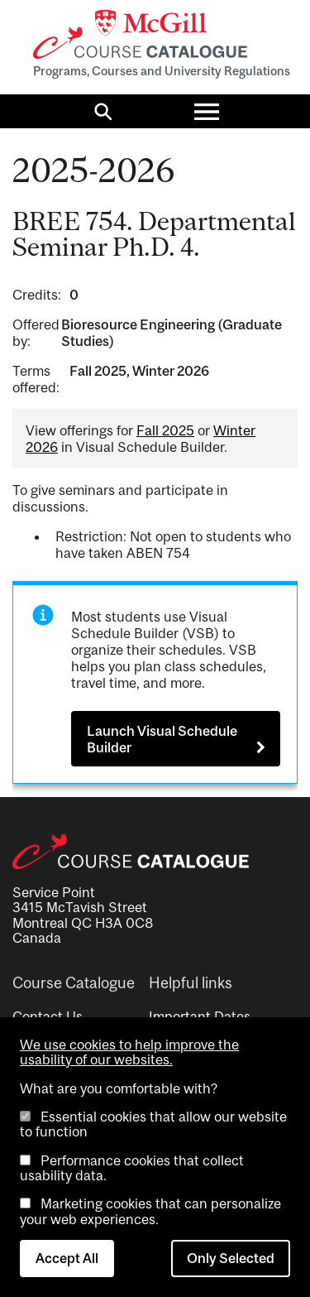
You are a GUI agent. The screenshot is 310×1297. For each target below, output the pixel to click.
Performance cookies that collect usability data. (132, 1168)
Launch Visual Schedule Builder (162, 739)
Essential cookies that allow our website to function (153, 1124)
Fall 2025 (165, 430)
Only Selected (230, 1258)
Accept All (67, 1258)
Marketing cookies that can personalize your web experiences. (150, 1211)
